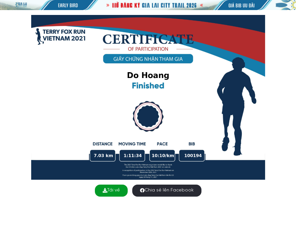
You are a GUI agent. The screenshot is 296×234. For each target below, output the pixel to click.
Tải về (111, 190)
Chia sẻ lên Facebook (167, 190)
